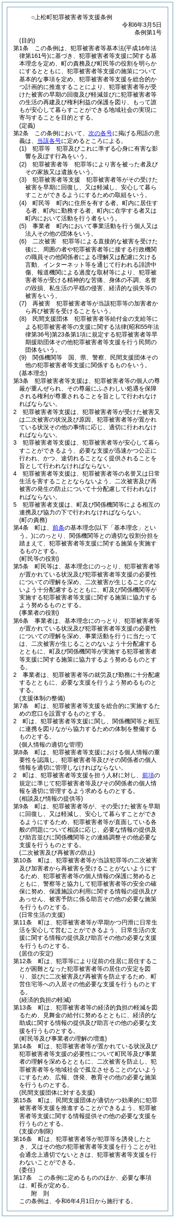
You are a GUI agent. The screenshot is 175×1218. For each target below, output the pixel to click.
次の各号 (100, 133)
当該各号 (49, 140)
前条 (58, 527)
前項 (148, 775)
